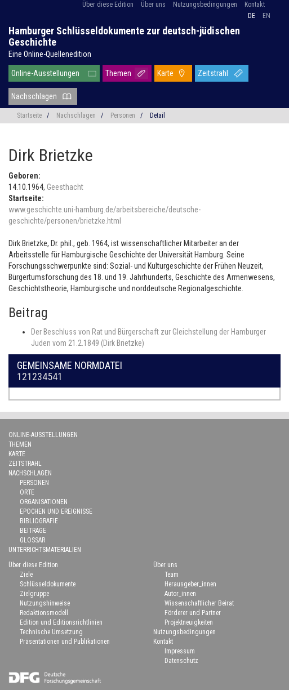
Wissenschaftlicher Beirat (199, 603)
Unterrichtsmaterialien (44, 550)
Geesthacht (65, 187)
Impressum (179, 651)
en (266, 16)
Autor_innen (180, 594)
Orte (27, 492)
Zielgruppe (34, 594)
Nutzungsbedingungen (205, 4)
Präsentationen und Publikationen (65, 642)
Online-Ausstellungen (45, 73)
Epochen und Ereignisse (56, 511)
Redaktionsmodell (44, 613)
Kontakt (254, 4)
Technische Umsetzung (51, 632)
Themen (118, 73)
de (251, 16)
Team (171, 574)
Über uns (153, 4)
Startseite (29, 115)
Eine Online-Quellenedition (49, 54)
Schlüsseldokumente (47, 584)
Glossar (32, 540)
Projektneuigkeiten (188, 622)
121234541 (40, 376)
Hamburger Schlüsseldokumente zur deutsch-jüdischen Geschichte (124, 36)
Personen (122, 115)
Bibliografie (39, 521)
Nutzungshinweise (45, 603)
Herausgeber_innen (190, 584)
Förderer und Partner (192, 613)
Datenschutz (181, 661)
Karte (165, 73)
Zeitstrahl (213, 73)
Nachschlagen (34, 96)
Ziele (26, 574)
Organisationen (44, 502)
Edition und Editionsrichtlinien (61, 622)
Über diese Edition (108, 4)
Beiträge (33, 531)
